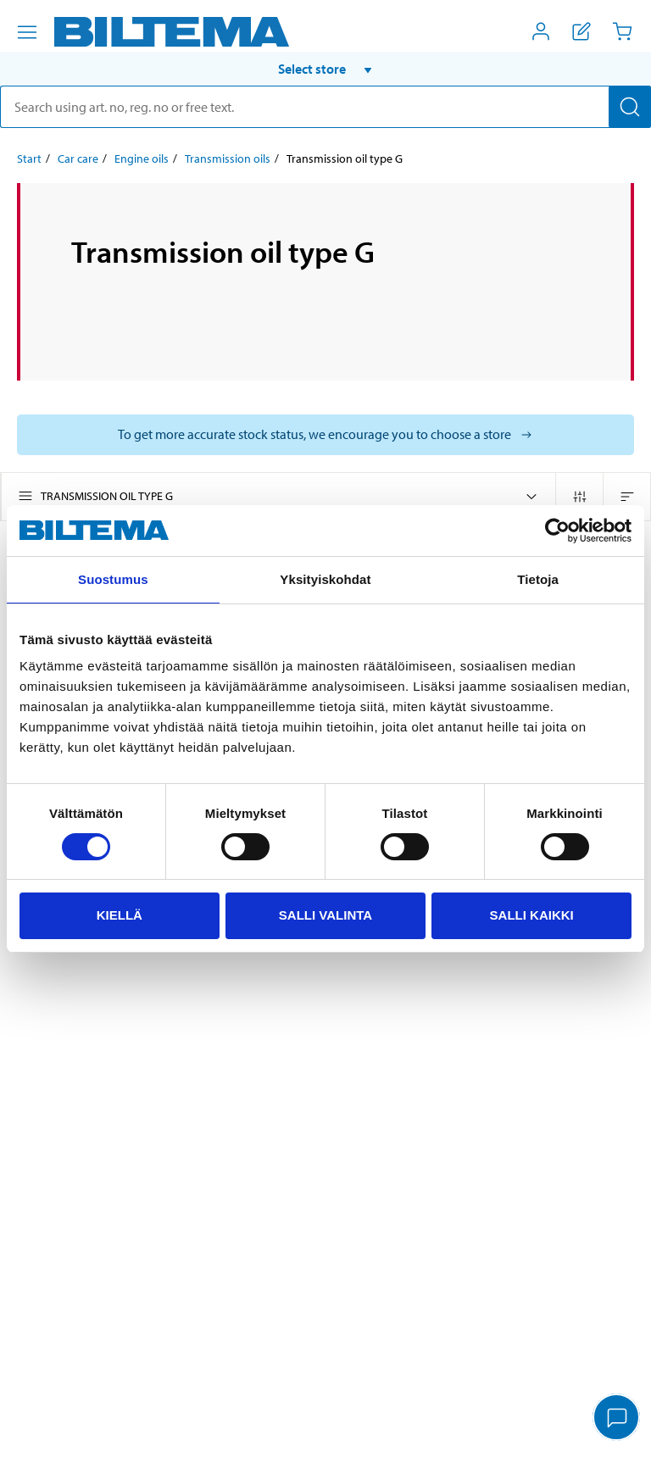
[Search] (630, 107)
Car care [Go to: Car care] (78, 158)
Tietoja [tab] (538, 579)
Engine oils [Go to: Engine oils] (141, 158)
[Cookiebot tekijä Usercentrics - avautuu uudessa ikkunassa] (557, 530)
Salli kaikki (532, 915)
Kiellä (119, 915)
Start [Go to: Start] (29, 158)
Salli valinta (325, 915)
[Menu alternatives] (27, 32)
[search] (325, 107)
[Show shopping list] (581, 31)
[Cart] (622, 31)
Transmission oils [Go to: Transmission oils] (227, 158)
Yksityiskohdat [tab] (325, 579)
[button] (325, 69)
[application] (617, 1419)
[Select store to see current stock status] (325, 434)
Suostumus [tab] (113, 579)
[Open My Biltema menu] (540, 31)
